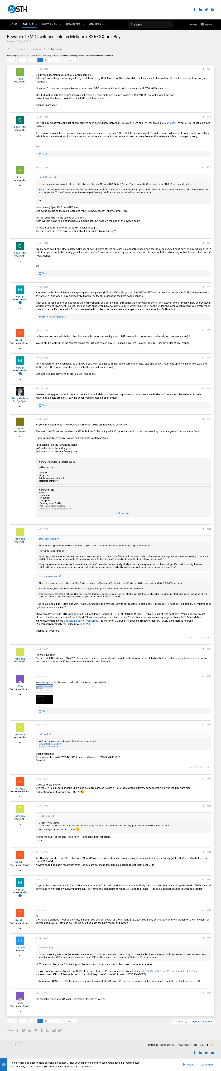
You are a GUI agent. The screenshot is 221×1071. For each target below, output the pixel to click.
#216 (208, 852)
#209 (208, 419)
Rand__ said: (45, 816)
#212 (208, 676)
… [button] (25, 59)
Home (202, 1045)
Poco (20, 78)
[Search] (147, 24)
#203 (208, 167)
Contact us (152, 1045)
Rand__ (20, 340)
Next (70, 60)
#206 (208, 330)
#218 (208, 910)
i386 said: (43, 734)
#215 (208, 806)
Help (195, 1045)
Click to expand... (124, 513)
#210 (208, 529)
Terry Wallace (20, 398)
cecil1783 (20, 126)
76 (62, 59)
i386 (20, 686)
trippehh (20, 428)
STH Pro (19, 1045)
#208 (208, 388)
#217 (208, 879)
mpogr (12, 41)
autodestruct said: (48, 539)
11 (40, 59)
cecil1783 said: (46, 177)
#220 (208, 993)
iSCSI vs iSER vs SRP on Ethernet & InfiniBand (172, 971)
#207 (208, 357)
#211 (208, 649)
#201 (208, 69)
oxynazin (20, 947)
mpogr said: (44, 948)
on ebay (170, 122)
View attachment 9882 (50, 744)
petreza (20, 538)
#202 (208, 117)
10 (34, 59)
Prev (13, 60)
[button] (36, 24)
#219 (208, 938)
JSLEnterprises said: (49, 576)
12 (46, 59)
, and (53, 317)
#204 (208, 243)
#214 (208, 778)
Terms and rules (168, 1045)
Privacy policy (184, 1045)
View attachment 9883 (50, 746)
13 (51, 59)
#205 (208, 286)
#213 (208, 724)
